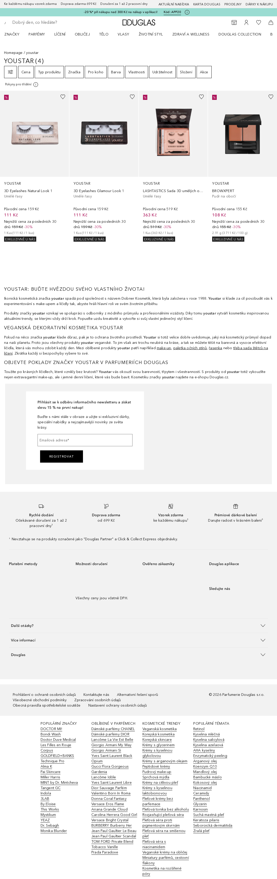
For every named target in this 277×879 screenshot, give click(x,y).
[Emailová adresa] (85, 440)
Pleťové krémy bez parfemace (157, 801)
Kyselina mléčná (206, 734)
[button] (138, 625)
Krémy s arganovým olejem (165, 761)
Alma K (46, 766)
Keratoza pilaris (206, 820)
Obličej (82, 34)
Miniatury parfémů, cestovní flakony (165, 860)
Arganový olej (205, 761)
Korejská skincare (157, 739)
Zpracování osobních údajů (97, 700)
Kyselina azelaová (208, 745)
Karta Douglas (207, 4)
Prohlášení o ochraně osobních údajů (44, 695)
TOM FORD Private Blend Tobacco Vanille (112, 844)
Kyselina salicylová (208, 739)
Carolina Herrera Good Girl (114, 815)
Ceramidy (201, 793)
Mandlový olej (205, 772)
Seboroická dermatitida (212, 825)
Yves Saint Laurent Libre (111, 782)
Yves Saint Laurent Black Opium (111, 758)
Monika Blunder (54, 831)
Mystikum (48, 815)
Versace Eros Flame (107, 804)
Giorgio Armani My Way (111, 745)
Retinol (198, 729)
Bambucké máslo (207, 777)
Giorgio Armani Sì (106, 750)
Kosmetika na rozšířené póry (162, 871)
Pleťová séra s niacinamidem (154, 844)
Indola (46, 793)
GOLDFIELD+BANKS (57, 756)
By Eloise (48, 804)
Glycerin (200, 804)
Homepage (13, 53)
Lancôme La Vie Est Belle (112, 739)
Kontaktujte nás (96, 695)
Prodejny (233, 4)
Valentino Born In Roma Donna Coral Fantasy (110, 796)
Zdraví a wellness (191, 34)
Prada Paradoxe (104, 852)
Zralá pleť (201, 831)
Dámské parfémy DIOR (110, 734)
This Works (50, 809)
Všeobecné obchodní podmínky (40, 700)
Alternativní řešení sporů (137, 695)
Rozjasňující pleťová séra (163, 815)
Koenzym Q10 (205, 766)
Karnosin (200, 809)
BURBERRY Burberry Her (111, 825)
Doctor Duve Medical (58, 739)
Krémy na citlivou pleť (160, 782)
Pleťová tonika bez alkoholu (165, 809)
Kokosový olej (205, 782)
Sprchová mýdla (156, 777)
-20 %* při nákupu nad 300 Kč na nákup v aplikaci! (121, 12)
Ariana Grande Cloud (109, 809)
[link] (34, 166)
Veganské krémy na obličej (164, 852)
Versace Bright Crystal (109, 820)
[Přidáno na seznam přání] (63, 97)
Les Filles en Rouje (56, 745)
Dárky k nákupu (259, 4)
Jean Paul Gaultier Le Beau (113, 831)
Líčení (60, 34)
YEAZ (45, 820)
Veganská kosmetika (159, 729)
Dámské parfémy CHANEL (113, 729)
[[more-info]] (22, 84)
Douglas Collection (240, 34)
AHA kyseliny (204, 750)
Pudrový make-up (157, 772)
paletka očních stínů (190, 348)
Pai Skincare (51, 772)
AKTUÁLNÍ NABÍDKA (174, 4)
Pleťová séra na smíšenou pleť (164, 833)
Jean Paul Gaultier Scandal (113, 836)
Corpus (47, 750)
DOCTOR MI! (51, 729)
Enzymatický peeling (210, 756)
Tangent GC (51, 788)
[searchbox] (49, 22)
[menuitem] (15, 34)
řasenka (215, 348)
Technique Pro (53, 761)
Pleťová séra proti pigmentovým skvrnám (161, 823)
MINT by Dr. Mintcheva (59, 782)
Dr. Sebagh (50, 825)
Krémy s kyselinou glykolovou (157, 753)
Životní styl (151, 34)
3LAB (45, 798)
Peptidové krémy (156, 766)
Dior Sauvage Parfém (109, 788)
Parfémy (37, 34)
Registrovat (61, 456)
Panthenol (201, 798)
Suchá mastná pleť (208, 815)
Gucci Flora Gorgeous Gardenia (110, 769)
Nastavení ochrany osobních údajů (117, 705)
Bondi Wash (51, 734)
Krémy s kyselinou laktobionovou (157, 790)
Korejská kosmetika (158, 734)
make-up (164, 348)
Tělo (104, 34)
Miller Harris (51, 777)
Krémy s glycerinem (158, 745)
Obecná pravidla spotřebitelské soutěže (47, 705)
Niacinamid (202, 788)
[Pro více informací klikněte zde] (187, 12)
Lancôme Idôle (103, 777)
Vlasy (123, 34)
